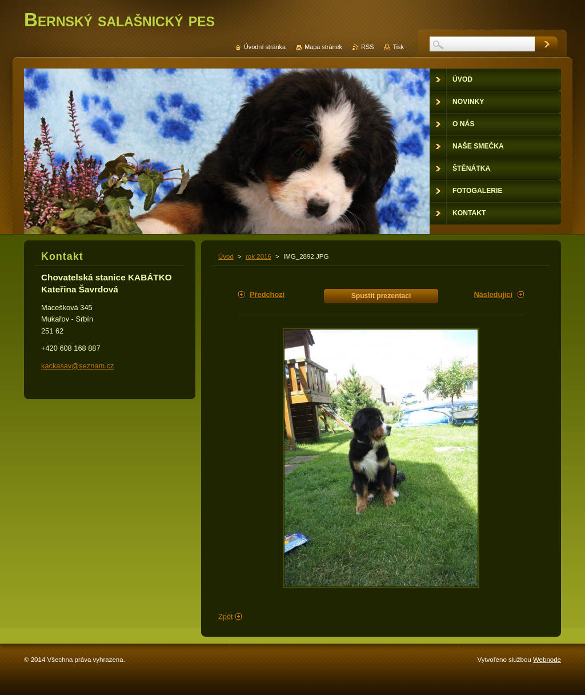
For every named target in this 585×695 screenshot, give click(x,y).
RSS (367, 46)
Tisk (398, 46)
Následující (493, 294)
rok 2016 (258, 256)
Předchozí (267, 294)
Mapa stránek (323, 46)
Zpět (225, 616)
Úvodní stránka (265, 46)
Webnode (547, 659)
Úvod (226, 256)
